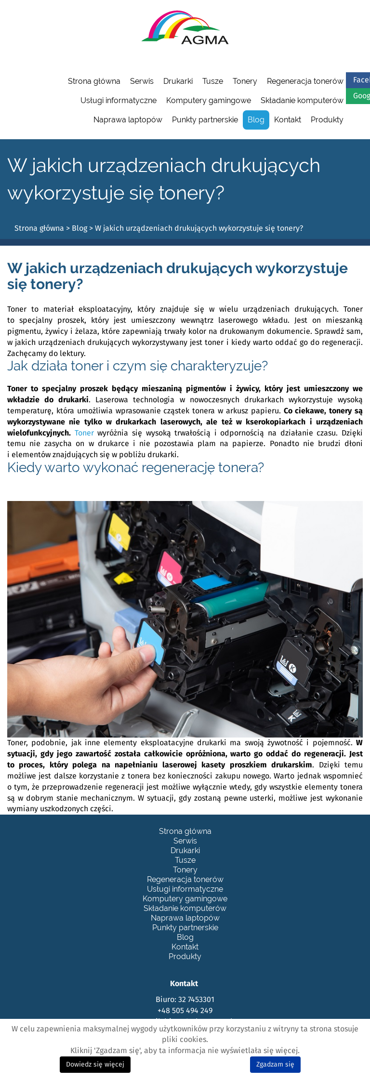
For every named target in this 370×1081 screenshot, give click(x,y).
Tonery (245, 81)
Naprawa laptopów (127, 119)
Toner (84, 433)
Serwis (142, 81)
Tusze (212, 81)
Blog (256, 119)
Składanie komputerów (302, 100)
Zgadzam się (275, 1064)
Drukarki (178, 81)
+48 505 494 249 (185, 1011)
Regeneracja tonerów (305, 81)
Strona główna (94, 81)
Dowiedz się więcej (95, 1064)
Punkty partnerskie (205, 119)
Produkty (327, 119)
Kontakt (287, 119)
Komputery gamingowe (208, 100)
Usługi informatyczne (118, 100)
